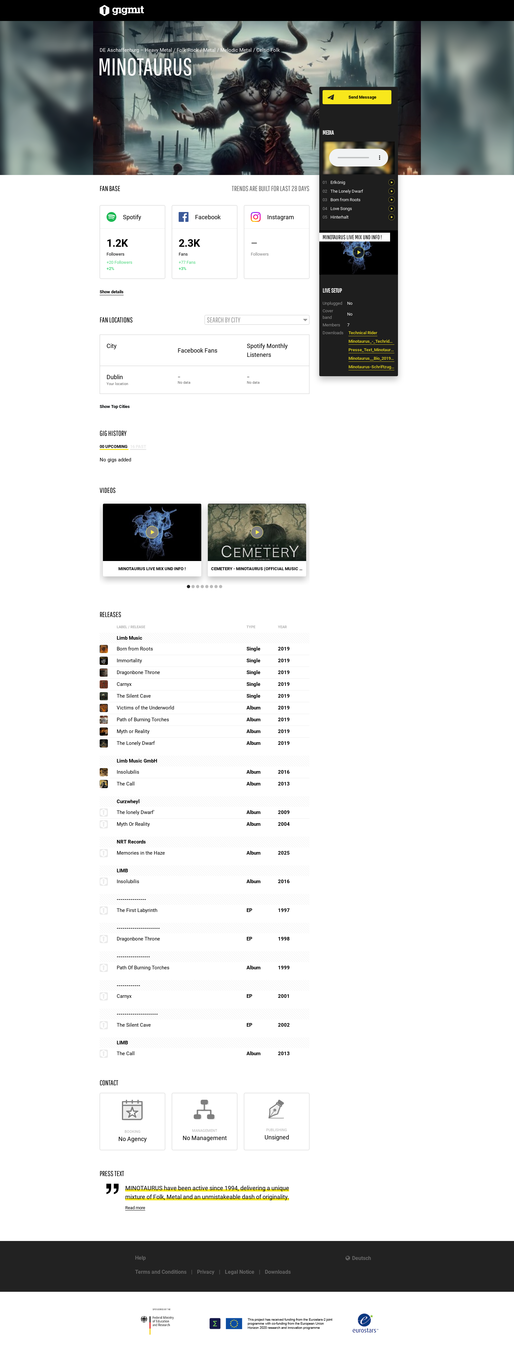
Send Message (363, 97)
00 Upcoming (114, 446)
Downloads (278, 1272)
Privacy (205, 1272)
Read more (135, 1208)
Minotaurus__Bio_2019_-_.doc (371, 358)
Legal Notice (239, 1272)
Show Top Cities (115, 406)
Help (140, 1258)
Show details (112, 291)
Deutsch (361, 1258)
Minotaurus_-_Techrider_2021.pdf (371, 341)
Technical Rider (362, 332)
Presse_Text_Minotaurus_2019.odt (371, 349)
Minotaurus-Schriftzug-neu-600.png (371, 366)
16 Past (138, 446)
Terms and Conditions (161, 1272)
